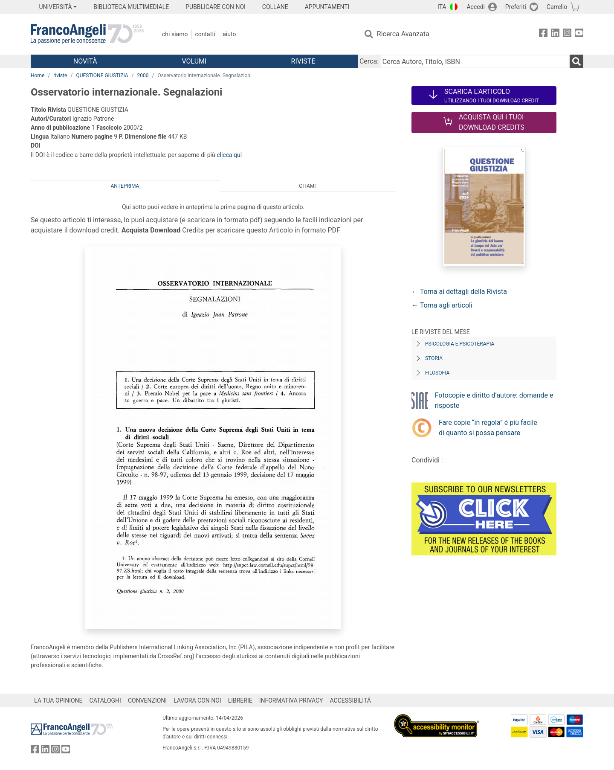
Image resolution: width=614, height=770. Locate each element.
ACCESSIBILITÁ (350, 700)
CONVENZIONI (147, 700)
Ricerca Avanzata (403, 34)
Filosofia (437, 373)
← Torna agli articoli (441, 305)
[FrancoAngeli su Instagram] (567, 34)
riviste (60, 75)
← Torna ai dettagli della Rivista (459, 292)
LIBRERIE (240, 700)
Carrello (557, 6)
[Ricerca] (576, 61)
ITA (441, 6)
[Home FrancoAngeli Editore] (87, 34)
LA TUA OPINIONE (58, 700)
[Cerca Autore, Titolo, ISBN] (475, 61)
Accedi (475, 6)
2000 (143, 75)
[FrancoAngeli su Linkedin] (555, 34)
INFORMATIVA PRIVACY (291, 700)
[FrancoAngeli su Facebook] (543, 34)
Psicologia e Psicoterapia (459, 344)
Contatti (205, 34)
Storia (434, 358)
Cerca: (369, 61)
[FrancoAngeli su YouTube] (579, 34)
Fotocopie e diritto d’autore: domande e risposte (494, 400)
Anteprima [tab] (125, 186)
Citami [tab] (307, 186)
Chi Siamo (175, 34)
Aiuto (229, 34)
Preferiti (515, 6)
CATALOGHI (105, 700)
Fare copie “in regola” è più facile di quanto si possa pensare (488, 427)
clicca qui (229, 154)
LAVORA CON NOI (197, 700)
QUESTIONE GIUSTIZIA (102, 75)
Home (37, 75)
